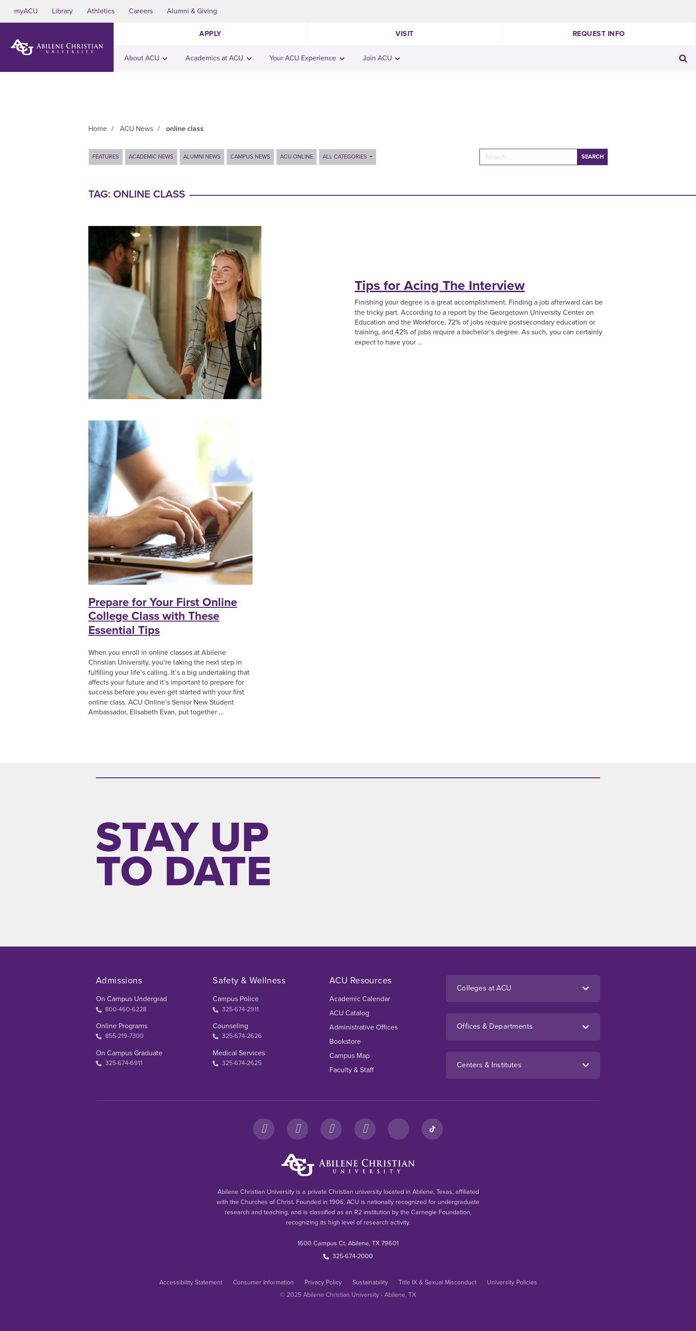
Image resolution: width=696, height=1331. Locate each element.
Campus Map (349, 1055)
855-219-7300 (120, 1036)
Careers (141, 11)
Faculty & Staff (351, 1070)
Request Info (599, 33)
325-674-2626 (237, 1036)
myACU (26, 11)
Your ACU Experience (306, 58)
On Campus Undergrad (131, 998)
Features (105, 156)
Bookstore (345, 1041)
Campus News (250, 156)
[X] (331, 1129)
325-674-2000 (348, 1256)
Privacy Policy (323, 1282)
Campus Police (236, 998)
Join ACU (381, 58)
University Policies (512, 1282)
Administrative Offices (363, 1027)
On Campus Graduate (129, 1053)
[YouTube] (365, 1129)
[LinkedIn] (398, 1129)
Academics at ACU (219, 58)
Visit (404, 33)
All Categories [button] (345, 156)
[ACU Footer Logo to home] (348, 1165)
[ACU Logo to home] (57, 47)
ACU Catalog (349, 1013)
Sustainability (370, 1282)
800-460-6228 (121, 1009)
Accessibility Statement (190, 1282)
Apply (210, 33)
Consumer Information (263, 1282)
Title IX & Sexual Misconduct (437, 1282)
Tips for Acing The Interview (440, 285)
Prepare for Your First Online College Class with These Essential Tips (162, 616)
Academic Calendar (359, 998)
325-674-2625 (237, 1063)
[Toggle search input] (683, 58)
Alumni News (202, 156)
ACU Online (296, 156)
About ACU (146, 58)
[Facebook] (263, 1129)
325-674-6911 (119, 1063)
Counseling (230, 1026)
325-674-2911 (236, 1009)
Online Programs (121, 1026)
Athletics (101, 11)
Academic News (151, 156)
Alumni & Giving (192, 11)
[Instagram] (297, 1129)
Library (62, 11)
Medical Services (239, 1053)
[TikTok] (432, 1129)
